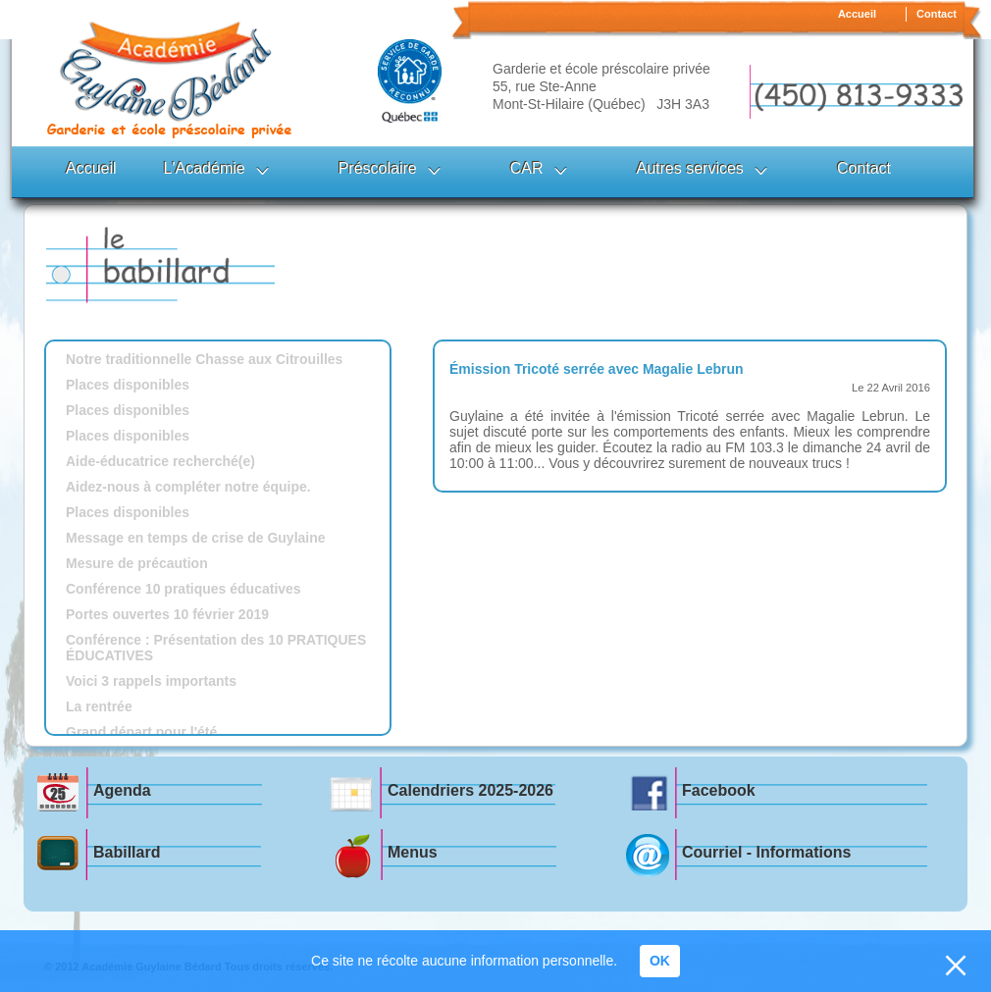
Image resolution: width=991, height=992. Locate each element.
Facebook (719, 790)
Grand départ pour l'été (141, 732)
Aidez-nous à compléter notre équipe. (188, 487)
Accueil (857, 14)
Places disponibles (127, 384)
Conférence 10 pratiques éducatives (183, 589)
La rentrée (99, 706)
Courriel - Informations (766, 852)
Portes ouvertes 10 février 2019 (167, 614)
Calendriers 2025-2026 (470, 790)
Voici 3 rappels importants (151, 681)
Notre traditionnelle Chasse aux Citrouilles (204, 359)
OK (660, 960)
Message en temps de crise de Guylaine (196, 538)
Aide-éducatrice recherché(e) (160, 461)
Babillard (126, 852)
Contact (936, 14)
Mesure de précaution (137, 563)
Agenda (122, 790)
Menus (413, 852)
